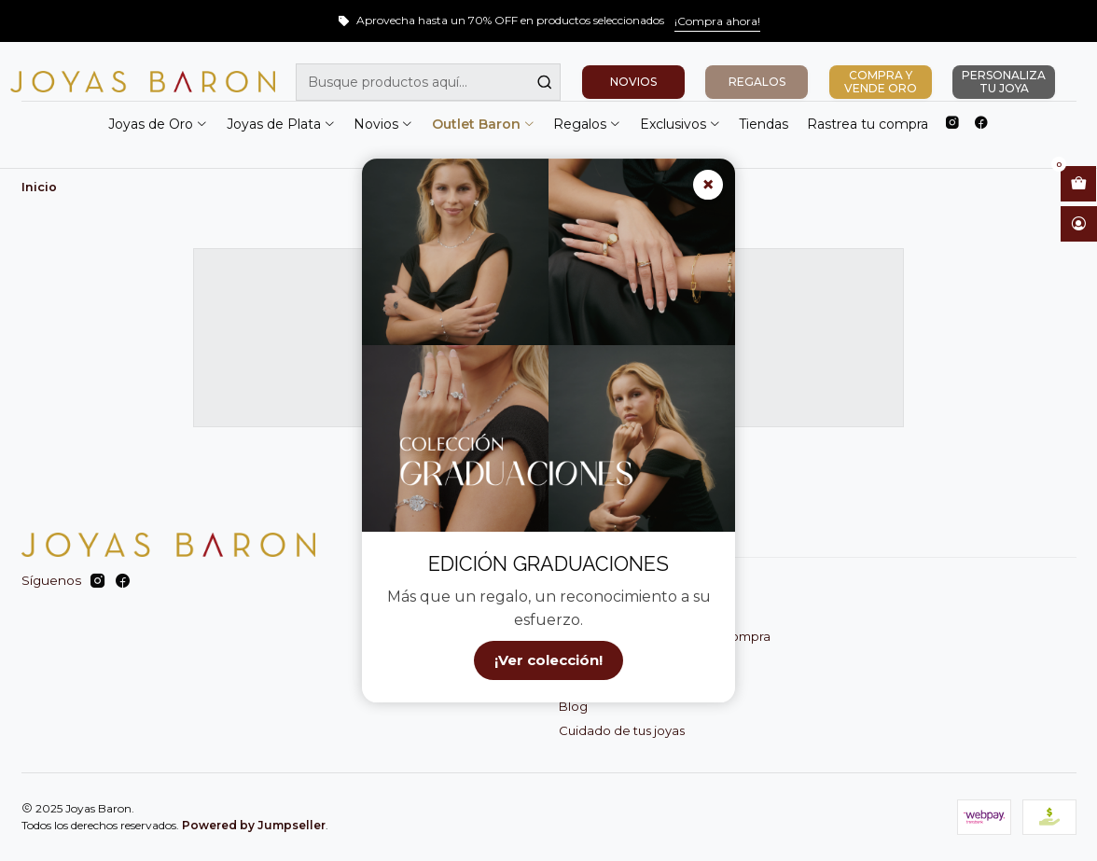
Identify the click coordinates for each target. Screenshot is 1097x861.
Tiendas (763, 124)
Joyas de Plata (281, 124)
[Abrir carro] (1078, 183)
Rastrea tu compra (867, 124)
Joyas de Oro (158, 124)
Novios (383, 124)
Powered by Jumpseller (254, 825)
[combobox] (428, 82)
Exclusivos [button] (680, 124)
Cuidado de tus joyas (622, 730)
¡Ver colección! (548, 661)
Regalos (587, 124)
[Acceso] (1079, 224)
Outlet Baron (483, 124)
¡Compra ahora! (717, 21)
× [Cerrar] (708, 184)
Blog (573, 706)
